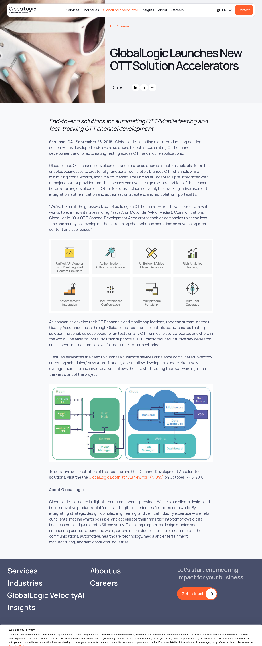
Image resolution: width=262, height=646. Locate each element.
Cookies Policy (18, 632)
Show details (16, 641)
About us (105, 570)
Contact (244, 10)
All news (123, 26)
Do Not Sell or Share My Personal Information (217, 639)
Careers (177, 10)
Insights (148, 10)
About (162, 10)
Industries (91, 10)
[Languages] (224, 10)
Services (72, 10)
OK (169, 639)
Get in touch (193, 593)
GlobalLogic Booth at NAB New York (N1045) (126, 477)
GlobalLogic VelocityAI (120, 10)
